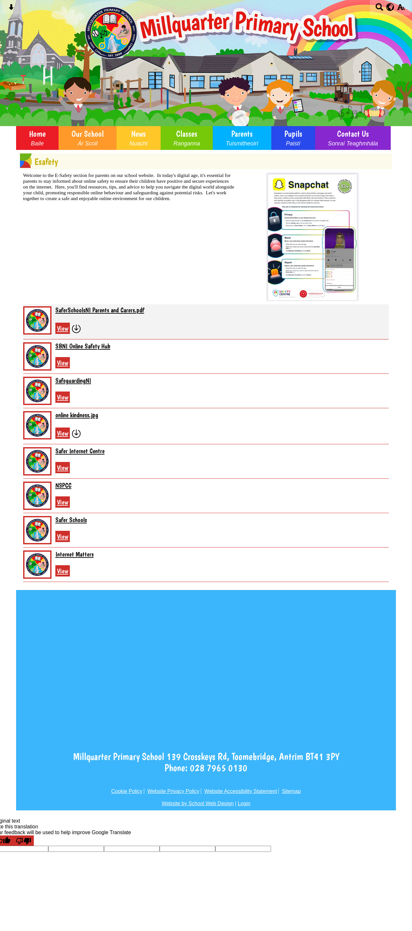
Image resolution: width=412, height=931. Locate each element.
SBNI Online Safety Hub (82, 346)
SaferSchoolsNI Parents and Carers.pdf (99, 310)
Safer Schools (71, 520)
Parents (242, 138)
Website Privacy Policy (173, 791)
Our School (87, 138)
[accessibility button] (401, 9)
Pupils (293, 138)
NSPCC (63, 485)
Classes (186, 138)
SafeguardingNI (73, 380)
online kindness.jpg (76, 415)
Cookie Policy (126, 791)
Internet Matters (74, 554)
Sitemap (291, 791)
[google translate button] (390, 7)
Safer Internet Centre (80, 451)
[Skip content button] (11, 9)
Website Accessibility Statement (240, 791)
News (138, 138)
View (62, 328)
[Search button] (379, 9)
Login (244, 803)
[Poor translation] (23, 840)
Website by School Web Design (198, 803)
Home (37, 138)
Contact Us (353, 138)
